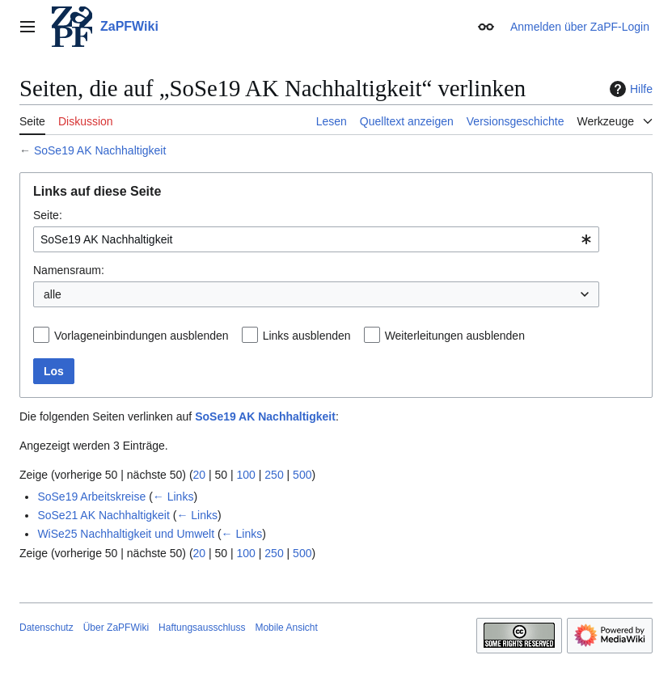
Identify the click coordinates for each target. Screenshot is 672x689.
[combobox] (316, 239)
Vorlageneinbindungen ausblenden (141, 335)
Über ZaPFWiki (116, 627)
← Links (173, 496)
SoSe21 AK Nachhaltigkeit (103, 515)
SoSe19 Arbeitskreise (91, 496)
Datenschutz (46, 627)
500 (302, 474)
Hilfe (629, 89)
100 (246, 474)
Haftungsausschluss (201, 627)
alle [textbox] (52, 294)
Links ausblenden (307, 335)
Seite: (47, 215)
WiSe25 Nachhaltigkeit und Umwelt (125, 533)
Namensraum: (68, 270)
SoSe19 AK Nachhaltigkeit (100, 150)
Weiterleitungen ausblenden (455, 335)
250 (273, 474)
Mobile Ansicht (286, 627)
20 (199, 474)
